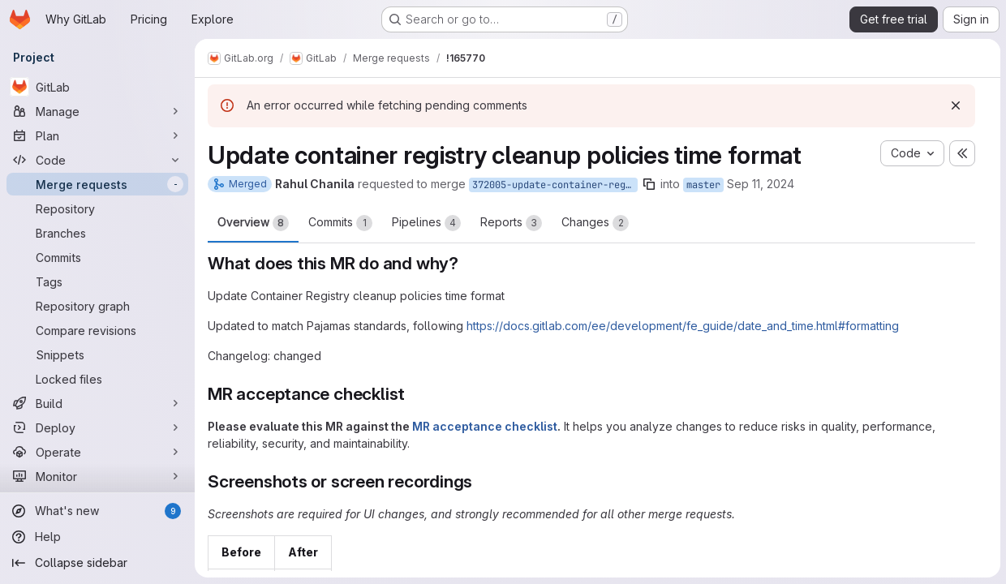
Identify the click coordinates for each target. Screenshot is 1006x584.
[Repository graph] (97, 305)
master (703, 184)
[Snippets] (97, 354)
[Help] (97, 537)
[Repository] (97, 208)
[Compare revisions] (97, 330)
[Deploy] (97, 427)
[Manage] (97, 111)
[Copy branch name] (649, 184)
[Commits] (97, 257)
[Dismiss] (955, 105)
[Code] (97, 159)
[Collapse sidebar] (97, 563)
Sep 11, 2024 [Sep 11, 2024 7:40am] (760, 184)
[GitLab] (97, 86)
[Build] (97, 403)
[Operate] (97, 451)
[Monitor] (97, 476)
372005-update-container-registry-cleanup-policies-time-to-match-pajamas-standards (555, 184)
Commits (340, 223)
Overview (253, 223)
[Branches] (97, 232)
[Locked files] (97, 378)
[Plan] (97, 135)
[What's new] (97, 511)
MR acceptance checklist (484, 426)
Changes (595, 223)
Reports (511, 223)
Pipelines (426, 223)
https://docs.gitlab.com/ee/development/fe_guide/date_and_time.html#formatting (682, 326)
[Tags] (97, 281)
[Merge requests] (97, 184)
